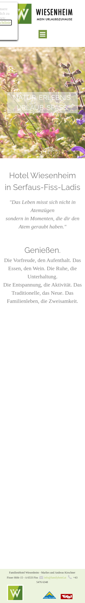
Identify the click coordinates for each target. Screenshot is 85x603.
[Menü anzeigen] (43, 34)
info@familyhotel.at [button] (55, 577)
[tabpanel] (42, 102)
